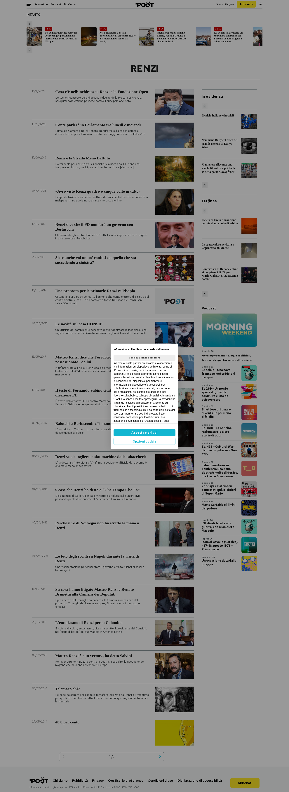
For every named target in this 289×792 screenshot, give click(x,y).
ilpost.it (148, 417)
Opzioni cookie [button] (144, 441)
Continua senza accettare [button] (144, 357)
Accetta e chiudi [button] (144, 433)
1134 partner (126, 413)
